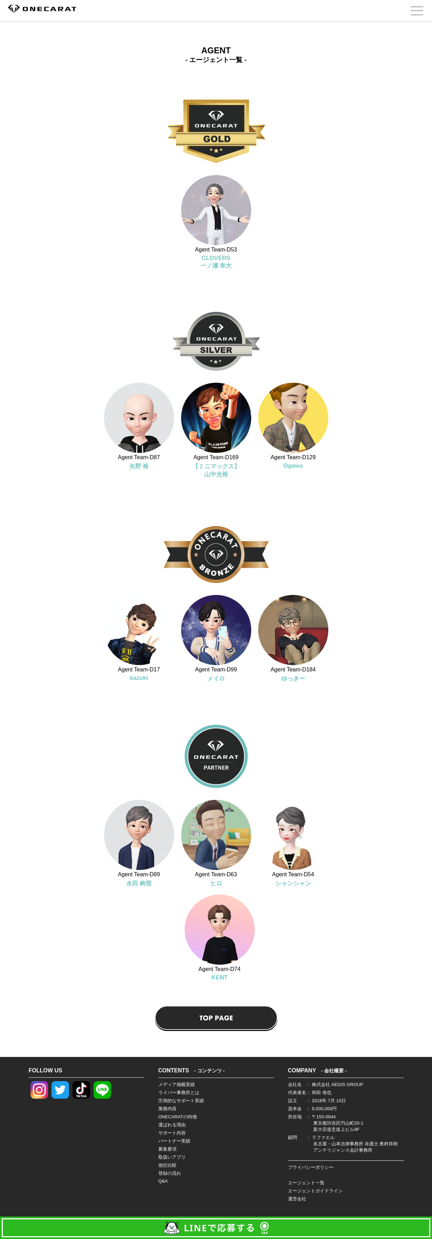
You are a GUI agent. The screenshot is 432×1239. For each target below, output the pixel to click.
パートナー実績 (174, 1141)
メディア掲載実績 (176, 1084)
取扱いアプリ (172, 1157)
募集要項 (167, 1149)
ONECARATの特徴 (177, 1116)
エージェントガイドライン (315, 1190)
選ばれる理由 (172, 1124)
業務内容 (167, 1108)
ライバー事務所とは (178, 1092)
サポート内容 (172, 1133)
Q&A (163, 1181)
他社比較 (167, 1165)
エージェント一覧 (306, 1182)
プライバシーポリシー (311, 1167)
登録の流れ (169, 1173)
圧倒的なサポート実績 (181, 1100)
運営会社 (297, 1198)
